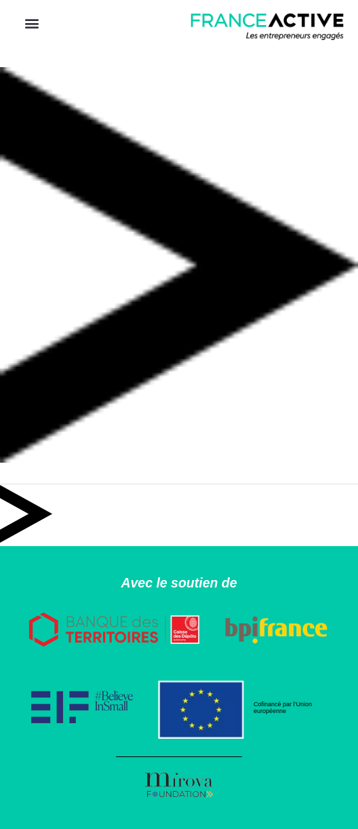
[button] (31, 23)
